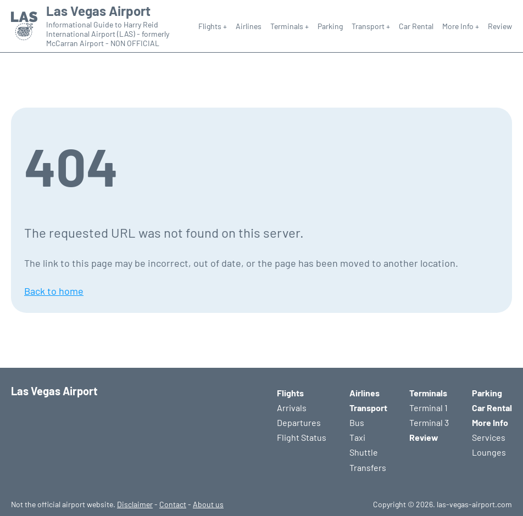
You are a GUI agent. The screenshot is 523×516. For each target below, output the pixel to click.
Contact (172, 504)
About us (208, 504)
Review (500, 26)
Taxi (357, 437)
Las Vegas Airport (98, 11)
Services (488, 437)
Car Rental (416, 26)
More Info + (460, 26)
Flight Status (301, 437)
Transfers (367, 467)
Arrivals (292, 407)
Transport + (371, 26)
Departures (299, 422)
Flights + (212, 26)
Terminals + (289, 26)
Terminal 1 (428, 407)
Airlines (249, 26)
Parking (330, 26)
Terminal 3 (429, 422)
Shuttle (363, 452)
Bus (356, 422)
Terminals (428, 393)
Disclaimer (135, 504)
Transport (368, 407)
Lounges (489, 452)
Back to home (54, 291)
